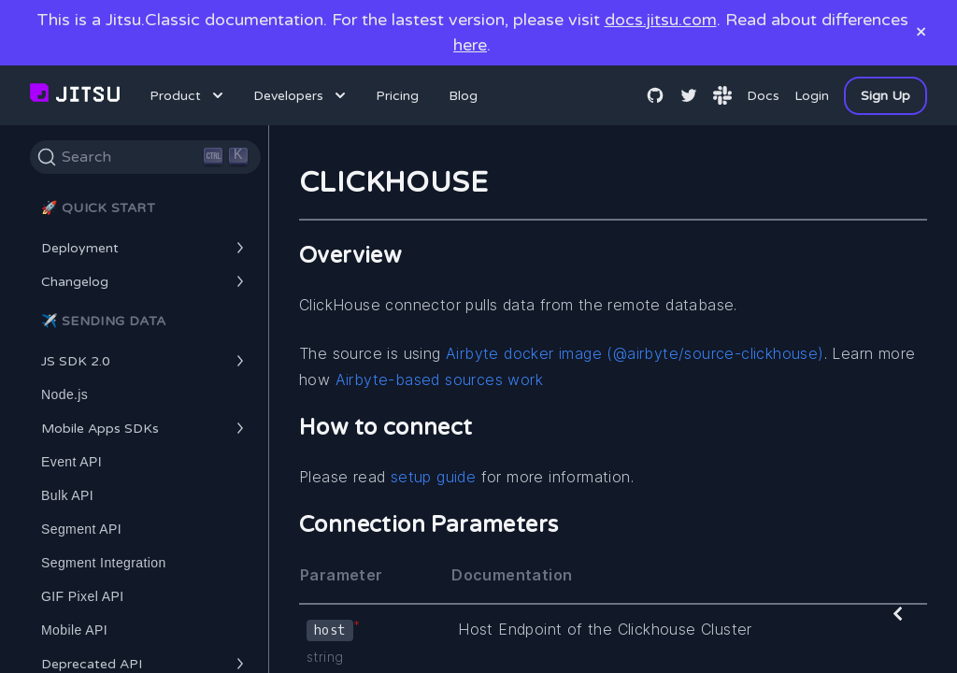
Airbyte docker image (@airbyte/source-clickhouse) (635, 353)
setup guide (433, 476)
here (470, 45)
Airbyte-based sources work (439, 379)
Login (811, 96)
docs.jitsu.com (661, 19)
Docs (763, 96)
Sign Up (885, 96)
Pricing (397, 96)
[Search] (145, 157)
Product (188, 95)
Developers (301, 95)
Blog (463, 96)
